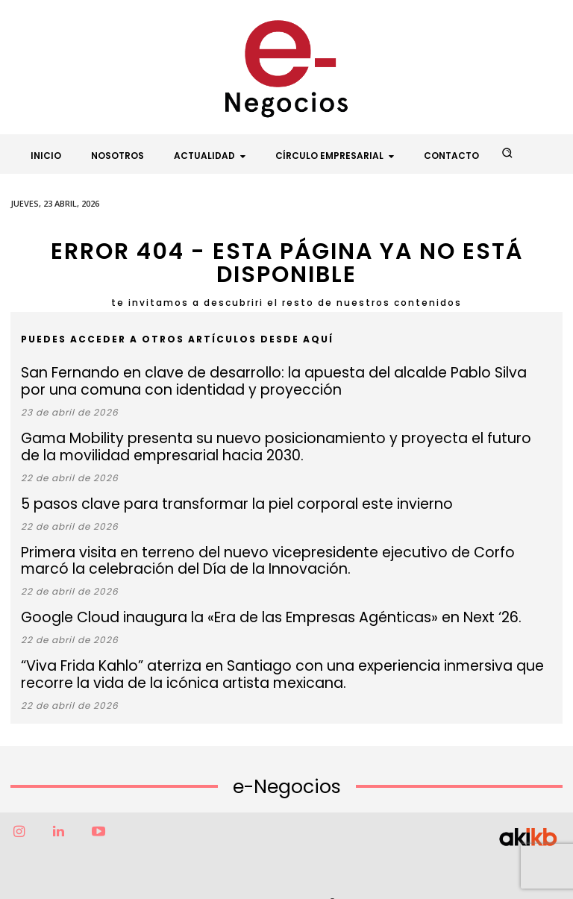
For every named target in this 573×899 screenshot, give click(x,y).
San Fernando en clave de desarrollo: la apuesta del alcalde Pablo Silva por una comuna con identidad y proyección (278, 379)
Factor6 (254, 875)
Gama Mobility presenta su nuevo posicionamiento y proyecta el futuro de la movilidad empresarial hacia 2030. (275, 438)
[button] (507, 153)
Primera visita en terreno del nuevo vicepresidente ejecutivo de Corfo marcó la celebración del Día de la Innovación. (252, 544)
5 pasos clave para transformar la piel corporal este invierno (200, 492)
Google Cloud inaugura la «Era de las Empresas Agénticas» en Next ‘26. (226, 597)
